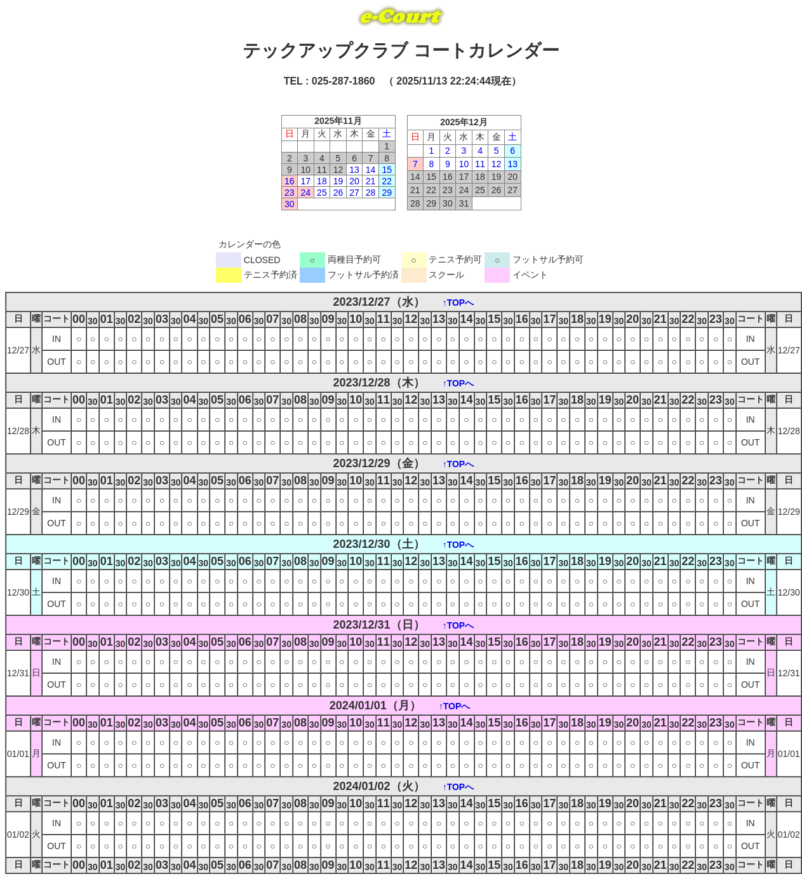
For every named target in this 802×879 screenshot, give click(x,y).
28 (371, 192)
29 (387, 192)
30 (289, 204)
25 (322, 192)
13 (354, 170)
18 (322, 181)
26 (338, 192)
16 (289, 181)
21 (371, 181)
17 (306, 181)
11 (480, 164)
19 (338, 181)
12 (496, 164)
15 (387, 170)
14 (371, 170)
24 (306, 192)
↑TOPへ (458, 302)
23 (289, 192)
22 (387, 181)
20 (354, 181)
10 (464, 164)
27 (354, 192)
